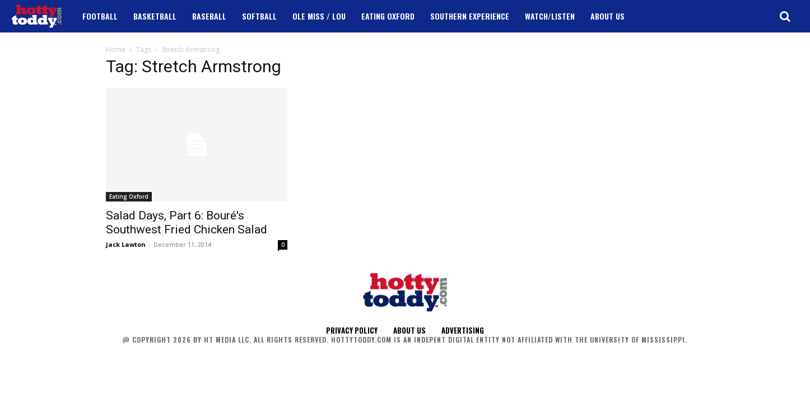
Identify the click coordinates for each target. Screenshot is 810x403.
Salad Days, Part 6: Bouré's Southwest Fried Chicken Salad (186, 222)
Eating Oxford (128, 196)
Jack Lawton (126, 244)
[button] (784, 16)
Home (115, 49)
